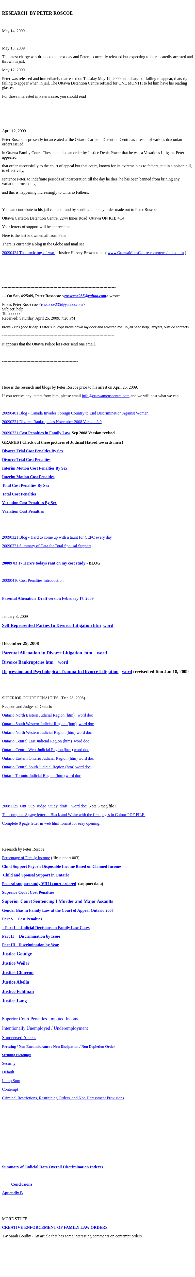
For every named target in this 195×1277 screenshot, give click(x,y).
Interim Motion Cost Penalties (28, 477)
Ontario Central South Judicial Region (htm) (38, 767)
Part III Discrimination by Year (30, 945)
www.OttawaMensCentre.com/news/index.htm (146, 253)
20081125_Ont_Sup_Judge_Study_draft (34, 806)
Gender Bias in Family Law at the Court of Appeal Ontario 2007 (57, 910)
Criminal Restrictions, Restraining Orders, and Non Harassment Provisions (63, 1098)
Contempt (10, 1089)
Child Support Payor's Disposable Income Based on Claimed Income (61, 866)
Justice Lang (14, 1000)
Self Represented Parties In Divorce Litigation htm (51, 625)
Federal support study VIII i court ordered (39, 884)
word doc (85, 715)
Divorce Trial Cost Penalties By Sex (32, 451)
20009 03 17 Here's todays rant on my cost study (43, 563)
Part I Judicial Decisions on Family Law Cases (46, 927)
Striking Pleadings (16, 1055)
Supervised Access (19, 1037)
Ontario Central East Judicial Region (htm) (37, 741)
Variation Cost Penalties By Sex (29, 503)
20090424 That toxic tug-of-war (28, 253)
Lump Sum (11, 1081)
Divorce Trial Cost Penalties (26, 459)
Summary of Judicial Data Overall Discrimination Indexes (52, 1167)
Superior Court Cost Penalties (28, 892)
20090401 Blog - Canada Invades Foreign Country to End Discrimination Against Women (75, 413)
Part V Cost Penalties (22, 919)
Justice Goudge (17, 953)
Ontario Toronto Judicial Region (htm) (33, 775)
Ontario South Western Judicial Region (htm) (39, 724)
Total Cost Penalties (19, 494)
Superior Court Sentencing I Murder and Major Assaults (57, 901)
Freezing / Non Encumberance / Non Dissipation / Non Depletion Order (58, 1046)
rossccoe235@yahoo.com (85, 296)
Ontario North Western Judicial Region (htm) (38, 732)
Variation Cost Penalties (23, 511)
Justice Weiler (15, 963)
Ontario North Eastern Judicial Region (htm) (38, 715)
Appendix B (12, 1193)
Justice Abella (15, 982)
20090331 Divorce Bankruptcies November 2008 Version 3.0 (52, 422)
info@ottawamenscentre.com (106, 396)
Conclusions (21, 1184)
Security (8, 1063)
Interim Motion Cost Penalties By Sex (34, 468)
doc (91, 758)
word (108, 625)
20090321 (46, 546)
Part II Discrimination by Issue (31, 936)
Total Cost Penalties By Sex (25, 485)
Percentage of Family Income (26, 858)
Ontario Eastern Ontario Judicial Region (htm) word (44, 758)
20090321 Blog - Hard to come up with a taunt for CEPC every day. (57, 537)
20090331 (36, 433)
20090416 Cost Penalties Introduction (32, 580)
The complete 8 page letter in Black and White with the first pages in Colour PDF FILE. (73, 814)
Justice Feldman (18, 991)
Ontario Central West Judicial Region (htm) (37, 750)
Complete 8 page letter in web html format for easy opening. (51, 823)
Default (8, 1072)
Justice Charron (18, 972)
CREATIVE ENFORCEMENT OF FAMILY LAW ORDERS (54, 1227)
